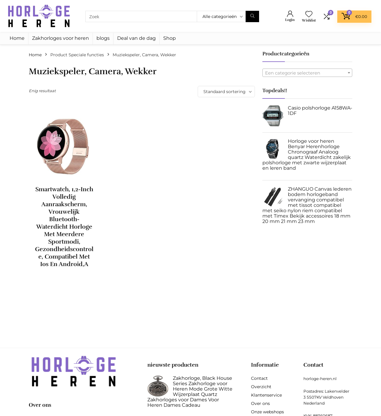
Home (17, 38)
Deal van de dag (136, 38)
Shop (169, 38)
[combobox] (307, 73)
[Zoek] (252, 16)
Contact (259, 378)
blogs (103, 38)
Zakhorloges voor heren (60, 38)
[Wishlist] (308, 14)
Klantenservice (266, 395)
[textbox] (307, 73)
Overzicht (261, 386)
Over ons (260, 403)
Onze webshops (267, 412)
